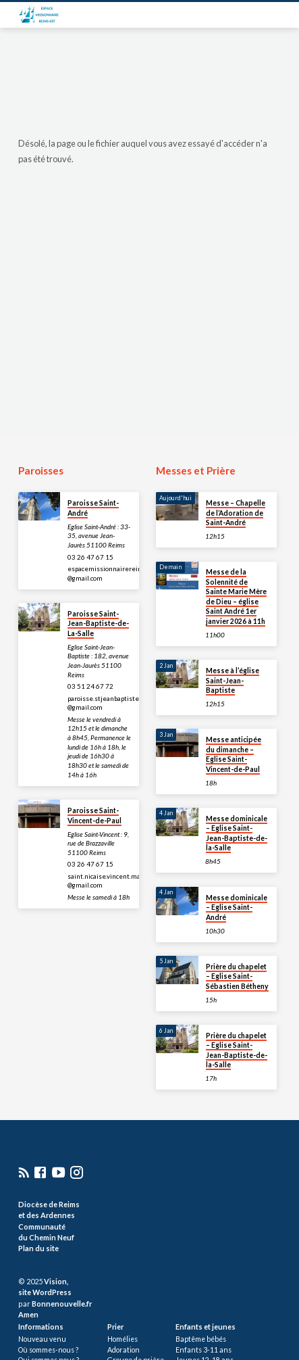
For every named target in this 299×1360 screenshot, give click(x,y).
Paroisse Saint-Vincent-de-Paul (94, 815)
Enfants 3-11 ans (203, 1350)
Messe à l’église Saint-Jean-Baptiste (232, 680)
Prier (115, 1326)
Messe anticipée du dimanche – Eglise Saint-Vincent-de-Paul (233, 754)
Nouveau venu (42, 1339)
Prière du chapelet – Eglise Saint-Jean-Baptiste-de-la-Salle (236, 1050)
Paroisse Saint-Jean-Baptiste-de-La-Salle (98, 623)
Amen (28, 1314)
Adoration (123, 1350)
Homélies (122, 1339)
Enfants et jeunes (205, 1326)
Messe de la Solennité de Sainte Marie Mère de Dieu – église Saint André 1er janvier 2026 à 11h (236, 596)
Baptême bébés (200, 1339)
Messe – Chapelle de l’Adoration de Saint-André (235, 513)
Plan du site (38, 1248)
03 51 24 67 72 (90, 686)
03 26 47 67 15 (90, 557)
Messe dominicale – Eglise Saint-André (236, 907)
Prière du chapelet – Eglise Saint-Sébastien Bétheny (237, 976)
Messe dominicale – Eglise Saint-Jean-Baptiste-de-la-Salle (236, 833)
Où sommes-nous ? (48, 1350)
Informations (40, 1326)
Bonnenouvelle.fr (62, 1303)
